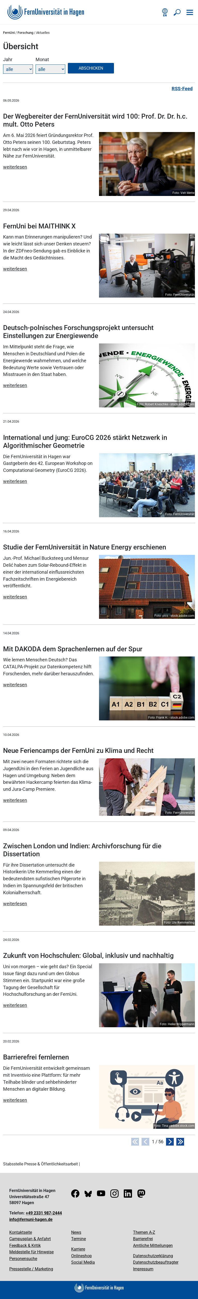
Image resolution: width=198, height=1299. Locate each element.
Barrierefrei (143, 1238)
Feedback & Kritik (25, 1245)
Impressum (143, 1269)
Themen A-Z (144, 1232)
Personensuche (23, 1258)
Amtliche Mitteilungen (153, 1245)
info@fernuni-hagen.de (31, 1219)
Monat (42, 59)
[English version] (165, 12)
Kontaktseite (20, 1232)
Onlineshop (81, 1255)
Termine (78, 1238)
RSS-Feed (182, 88)
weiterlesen (15, 167)
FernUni (9, 33)
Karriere (78, 1249)
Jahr (7, 59)
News (76, 1232)
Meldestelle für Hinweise (31, 1251)
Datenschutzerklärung (153, 1255)
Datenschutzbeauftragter (155, 1262)
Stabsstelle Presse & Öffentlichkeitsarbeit (40, 1164)
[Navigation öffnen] (190, 12)
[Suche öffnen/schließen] (177, 12)
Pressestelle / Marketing (31, 1269)
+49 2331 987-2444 (44, 1213)
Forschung (25, 33)
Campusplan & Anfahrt (30, 1238)
